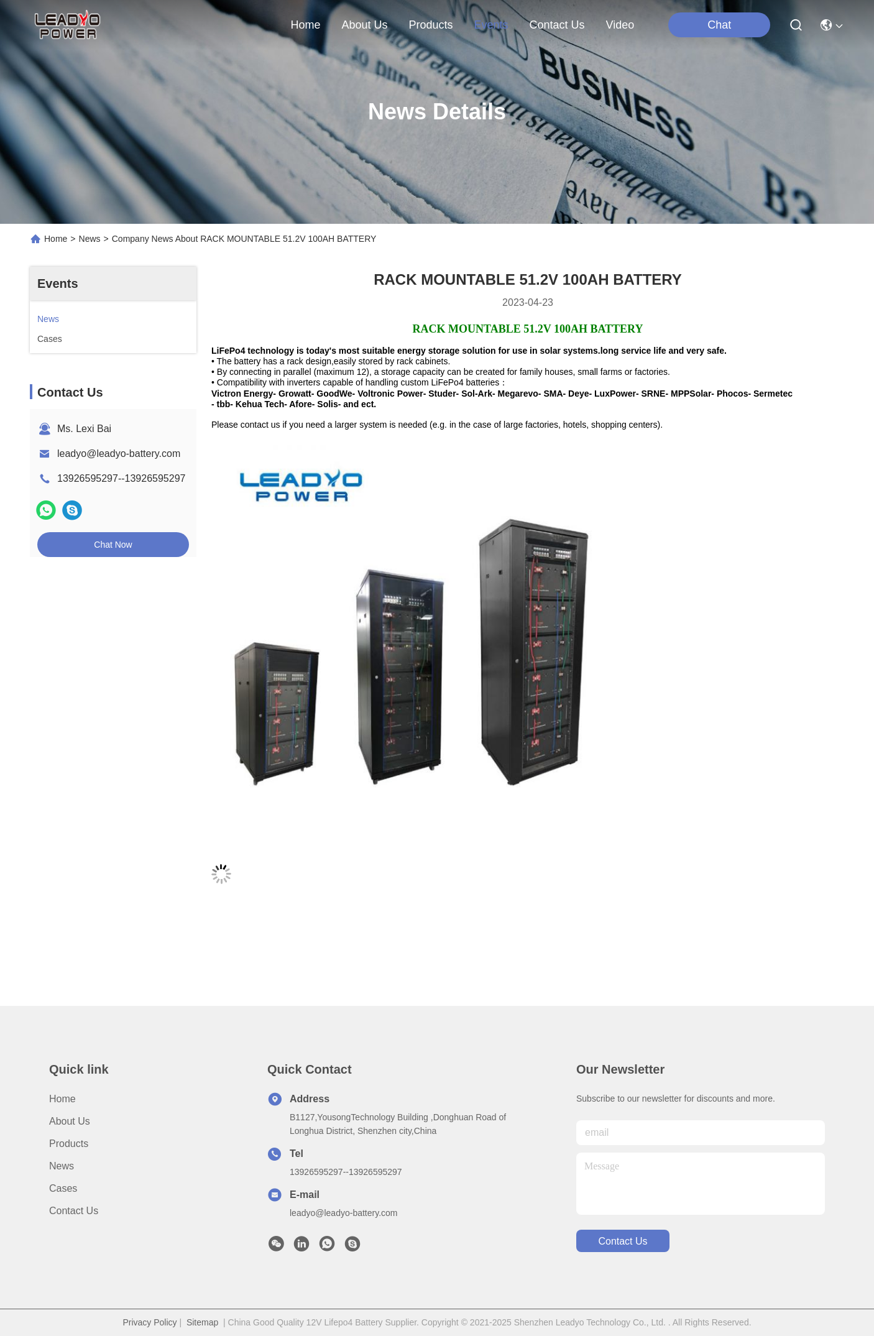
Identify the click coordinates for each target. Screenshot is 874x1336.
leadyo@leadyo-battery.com (118, 453)
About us (69, 1121)
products (430, 25)
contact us (557, 25)
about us (364, 25)
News (90, 239)
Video (620, 25)
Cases (63, 1188)
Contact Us (73, 1210)
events (491, 25)
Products (68, 1143)
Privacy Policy (149, 1322)
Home (305, 25)
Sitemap (202, 1322)
